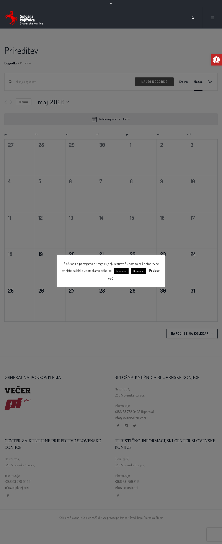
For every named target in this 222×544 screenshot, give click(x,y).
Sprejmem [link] (121, 270)
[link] (216, 60)
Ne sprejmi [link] (138, 270)
